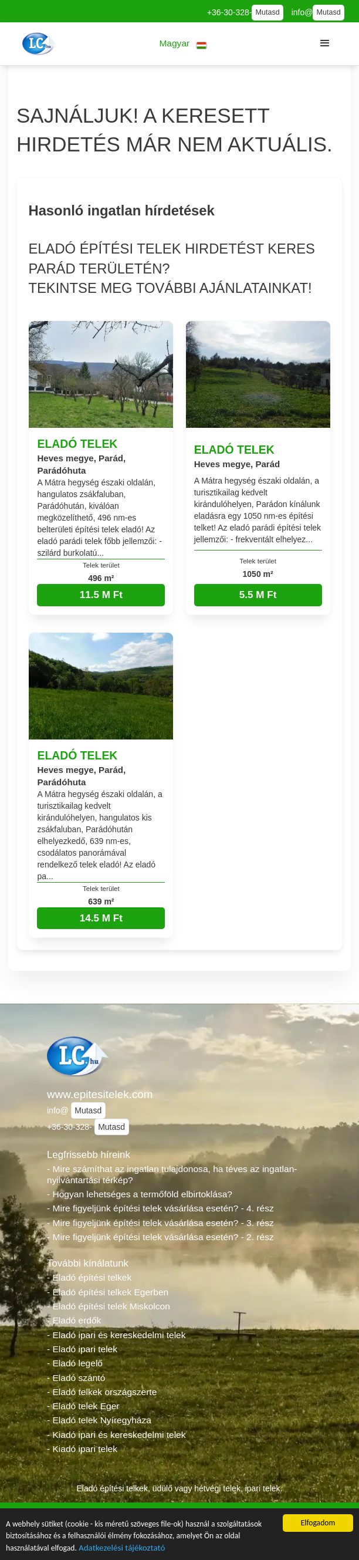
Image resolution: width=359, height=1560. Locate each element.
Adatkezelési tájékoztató (122, 1549)
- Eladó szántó (76, 1378)
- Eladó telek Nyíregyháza (99, 1420)
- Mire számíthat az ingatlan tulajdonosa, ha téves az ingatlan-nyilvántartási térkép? (172, 1174)
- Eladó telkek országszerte (102, 1392)
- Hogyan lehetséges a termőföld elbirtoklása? (139, 1194)
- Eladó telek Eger (83, 1406)
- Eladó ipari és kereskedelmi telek (116, 1335)
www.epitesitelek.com (100, 1094)
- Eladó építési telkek (89, 1277)
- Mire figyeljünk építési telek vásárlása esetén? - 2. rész (160, 1237)
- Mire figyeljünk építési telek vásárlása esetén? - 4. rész (160, 1208)
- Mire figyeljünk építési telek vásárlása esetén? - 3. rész (160, 1223)
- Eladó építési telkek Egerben (107, 1292)
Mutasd (267, 12)
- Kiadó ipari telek (82, 1449)
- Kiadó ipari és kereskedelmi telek (116, 1435)
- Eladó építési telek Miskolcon (108, 1306)
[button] (183, 43)
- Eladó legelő (75, 1363)
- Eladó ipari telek (82, 1349)
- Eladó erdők (74, 1320)
